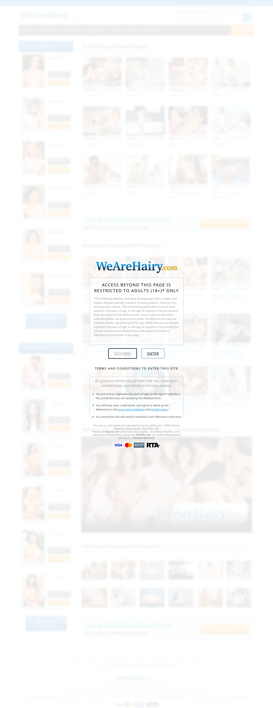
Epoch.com (112, 431)
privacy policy (159, 409)
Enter (153, 353)
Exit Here (122, 353)
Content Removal (143, 437)
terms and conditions (131, 409)
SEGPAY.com (143, 434)
